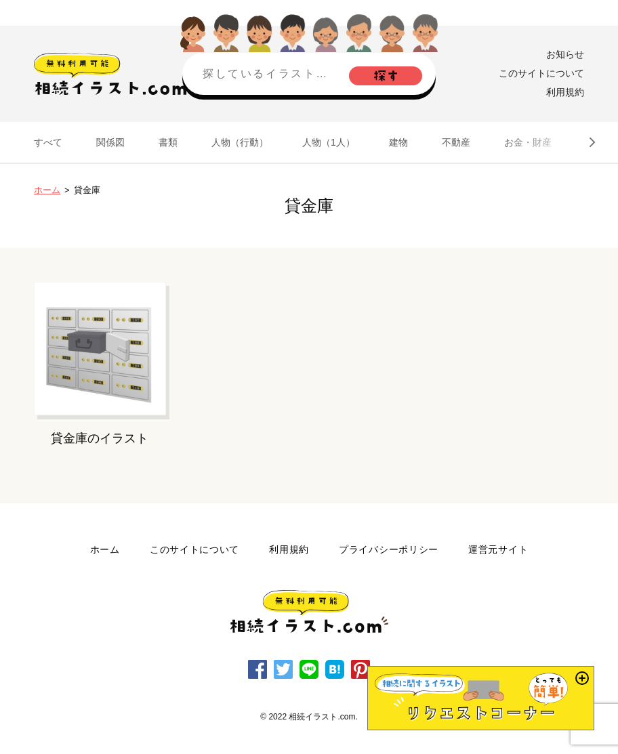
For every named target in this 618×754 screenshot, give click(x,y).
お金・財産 (528, 142)
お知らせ (565, 54)
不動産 (456, 142)
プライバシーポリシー (388, 549)
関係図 (110, 142)
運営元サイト (498, 549)
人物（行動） (239, 142)
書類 (168, 142)
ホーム (47, 190)
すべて (48, 142)
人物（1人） (328, 142)
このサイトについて (541, 73)
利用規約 (565, 92)
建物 (398, 142)
